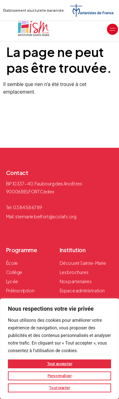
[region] (59, 348)
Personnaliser (60, 375)
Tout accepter (59, 363)
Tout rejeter (59, 387)
